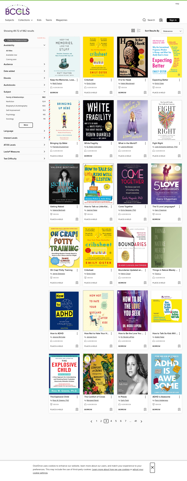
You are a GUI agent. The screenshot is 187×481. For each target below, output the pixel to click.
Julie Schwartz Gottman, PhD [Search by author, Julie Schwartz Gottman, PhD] (166, 147)
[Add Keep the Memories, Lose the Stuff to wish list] (77, 93)
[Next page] (141, 421)
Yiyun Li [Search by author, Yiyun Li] (158, 274)
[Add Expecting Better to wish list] (179, 93)
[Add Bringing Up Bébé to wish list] (77, 156)
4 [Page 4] (111, 421)
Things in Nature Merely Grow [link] (165, 270)
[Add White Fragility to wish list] (111, 156)
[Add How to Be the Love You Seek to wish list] (145, 346)
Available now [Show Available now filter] (11, 55)
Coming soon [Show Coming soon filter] (11, 59)
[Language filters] (24, 131)
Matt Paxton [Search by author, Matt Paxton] (57, 83)
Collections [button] (25, 20)
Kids (39, 20)
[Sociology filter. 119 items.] (25, 119)
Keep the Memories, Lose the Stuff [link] (63, 80)
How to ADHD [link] (57, 333)
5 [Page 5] (116, 421)
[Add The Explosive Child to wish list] (77, 410)
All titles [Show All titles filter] (9, 51)
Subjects (9, 20)
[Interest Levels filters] (24, 138)
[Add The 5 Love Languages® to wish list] (179, 219)
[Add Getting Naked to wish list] (77, 219)
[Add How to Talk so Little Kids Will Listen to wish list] (111, 219)
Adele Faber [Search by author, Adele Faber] (159, 337)
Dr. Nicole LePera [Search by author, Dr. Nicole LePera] (127, 337)
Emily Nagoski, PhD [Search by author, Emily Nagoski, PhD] (128, 210)
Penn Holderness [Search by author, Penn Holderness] (161, 400)
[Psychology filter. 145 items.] (25, 114)
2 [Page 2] (101, 421)
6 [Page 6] (121, 421)
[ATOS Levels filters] (24, 145)
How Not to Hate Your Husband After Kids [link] (97, 333)
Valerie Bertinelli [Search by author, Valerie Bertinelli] (59, 210)
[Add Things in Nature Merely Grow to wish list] (179, 283)
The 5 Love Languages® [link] (163, 206)
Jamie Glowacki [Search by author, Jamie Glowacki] (59, 274)
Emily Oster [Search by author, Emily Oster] (91, 83)
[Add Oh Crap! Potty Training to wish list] (77, 283)
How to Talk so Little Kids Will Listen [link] (97, 206)
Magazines (61, 20)
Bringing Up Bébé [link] (58, 143)
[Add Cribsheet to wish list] (111, 93)
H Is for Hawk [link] (124, 80)
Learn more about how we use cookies (111, 469)
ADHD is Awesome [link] (161, 397)
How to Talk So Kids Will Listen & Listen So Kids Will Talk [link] (165, 333)
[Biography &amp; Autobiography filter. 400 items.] (25, 105)
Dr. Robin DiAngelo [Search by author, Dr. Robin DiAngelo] (94, 147)
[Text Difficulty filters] (24, 158)
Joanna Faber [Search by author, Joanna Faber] (92, 210)
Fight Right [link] (157, 143)
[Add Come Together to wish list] (145, 219)
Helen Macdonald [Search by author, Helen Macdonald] (127, 83)
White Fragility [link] (91, 143)
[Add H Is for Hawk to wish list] (145, 93)
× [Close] (152, 467)
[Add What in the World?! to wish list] (145, 156)
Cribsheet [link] (88, 80)
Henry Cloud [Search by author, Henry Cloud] (125, 274)
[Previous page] (91, 421)
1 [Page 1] (96, 421)
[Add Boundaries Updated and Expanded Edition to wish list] (145, 283)
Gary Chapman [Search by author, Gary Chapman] (161, 210)
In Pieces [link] (122, 397)
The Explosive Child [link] (59, 397)
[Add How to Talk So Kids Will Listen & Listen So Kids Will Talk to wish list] (179, 346)
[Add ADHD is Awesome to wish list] (179, 410)
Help (177, 4)
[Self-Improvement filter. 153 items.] (25, 110)
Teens (49, 20)
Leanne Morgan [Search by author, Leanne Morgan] (127, 147)
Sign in (173, 20)
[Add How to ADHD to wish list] (77, 346)
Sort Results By (152, 31)
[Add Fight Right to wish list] (179, 156)
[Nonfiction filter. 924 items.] (25, 101)
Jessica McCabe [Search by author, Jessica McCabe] (59, 337)
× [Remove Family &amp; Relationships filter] (5, 40)
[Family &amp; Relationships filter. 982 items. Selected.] (25, 97)
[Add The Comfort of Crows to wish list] (111, 410)
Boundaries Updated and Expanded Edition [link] (131, 270)
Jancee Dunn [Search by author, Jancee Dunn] (92, 337)
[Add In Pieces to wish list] (145, 410)
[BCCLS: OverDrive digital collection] (17, 9)
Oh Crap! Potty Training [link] (61, 270)
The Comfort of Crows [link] (94, 397)
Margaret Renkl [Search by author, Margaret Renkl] (93, 400)
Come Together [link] (125, 206)
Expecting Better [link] (160, 80)
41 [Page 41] (136, 421)
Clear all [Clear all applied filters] (41, 38)
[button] (148, 20)
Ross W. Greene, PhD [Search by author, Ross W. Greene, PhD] (61, 400)
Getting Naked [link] (57, 206)
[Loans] (161, 20)
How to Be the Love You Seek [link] (131, 333)
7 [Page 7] (125, 421)
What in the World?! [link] (127, 143)
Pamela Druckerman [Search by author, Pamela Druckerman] (61, 147)
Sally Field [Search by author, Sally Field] (125, 400)
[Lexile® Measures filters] (24, 151)
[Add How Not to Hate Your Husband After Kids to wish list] (111, 346)
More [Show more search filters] (26, 125)
